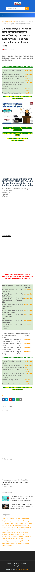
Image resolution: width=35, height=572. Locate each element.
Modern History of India (16, 523)
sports (21, 539)
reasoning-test (14, 539)
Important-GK (15, 521)
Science (12, 525)
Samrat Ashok (5, 525)
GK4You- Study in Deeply (22, 569)
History (9, 521)
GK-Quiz (4, 521)
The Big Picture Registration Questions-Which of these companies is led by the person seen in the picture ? (21, 506)
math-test (21, 536)
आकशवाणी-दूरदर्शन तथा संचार (8, 541)
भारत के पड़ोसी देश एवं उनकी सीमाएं (9, 543)
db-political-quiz (10, 21)
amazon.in (28, 321)
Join (18, 135)
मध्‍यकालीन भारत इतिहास (7, 545)
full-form (4, 530)
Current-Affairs (25, 518)
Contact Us (24, 563)
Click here (28, 70)
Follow (20, 130)
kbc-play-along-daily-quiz (21, 534)
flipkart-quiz (28, 527)
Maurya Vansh (5, 523)
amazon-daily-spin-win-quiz (22, 525)
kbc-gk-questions (23, 532)
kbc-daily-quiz (24, 530)
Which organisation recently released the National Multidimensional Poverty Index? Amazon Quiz (15, 482)
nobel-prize (28, 536)
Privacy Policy (18, 566)
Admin (5, 49)
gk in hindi (10, 530)
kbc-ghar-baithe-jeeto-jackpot (10, 532)
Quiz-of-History (28, 523)
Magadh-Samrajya (24, 521)
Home (3, 21)
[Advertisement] (17, 160)
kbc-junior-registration (8, 534)
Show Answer (6, 235)
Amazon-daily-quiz (15, 518)
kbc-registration (6, 536)
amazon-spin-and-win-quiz (9, 527)
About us (16, 563)
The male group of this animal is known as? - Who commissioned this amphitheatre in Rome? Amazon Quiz (21, 498)
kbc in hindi (17, 530)
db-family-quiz (21, 527)
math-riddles (14, 536)
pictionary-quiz (6, 539)
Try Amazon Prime (27, 78)
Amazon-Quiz (5, 518)
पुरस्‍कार (17, 541)
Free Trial (28, 93)
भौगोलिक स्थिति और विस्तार (23, 543)
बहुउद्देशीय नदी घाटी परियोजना (26, 541)
